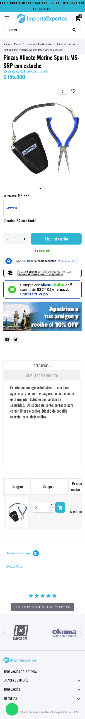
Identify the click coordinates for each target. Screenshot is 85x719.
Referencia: (10, 195)
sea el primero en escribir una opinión (42, 607)
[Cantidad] (15, 239)
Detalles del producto (42, 375)
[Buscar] (74, 29)
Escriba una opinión (37, 71)
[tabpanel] (42, 136)
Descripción (42, 365)
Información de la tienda (20, 671)
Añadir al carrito (56, 239)
